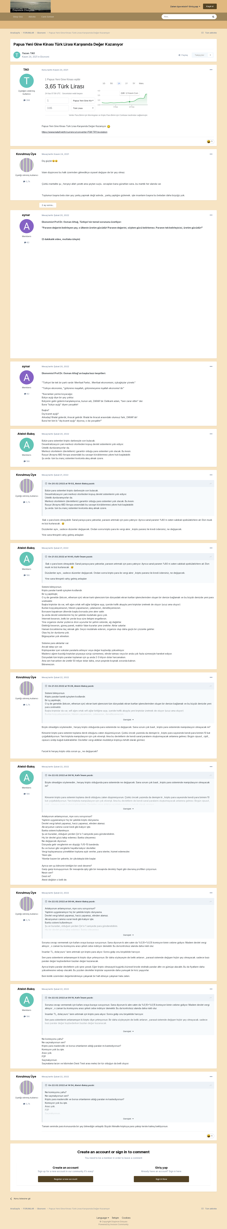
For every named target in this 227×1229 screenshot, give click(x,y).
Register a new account (65, 1179)
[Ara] (178, 16)
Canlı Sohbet (47, 16)
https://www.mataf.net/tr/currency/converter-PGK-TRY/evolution (74, 132)
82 (26, 242)
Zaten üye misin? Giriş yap (185, 6)
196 (27, 461)
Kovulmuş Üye (26, 154)
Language (103, 1217)
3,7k (26, 181)
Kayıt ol (209, 6)
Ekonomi (44, 56)
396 (26, 100)
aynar (26, 215)
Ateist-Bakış (26, 433)
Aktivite (32, 16)
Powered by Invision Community (113, 1224)
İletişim (115, 1217)
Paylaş (183, 55)
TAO (32, 53)
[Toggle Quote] (46, 483)
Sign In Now (161, 1179)
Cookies (126, 1217)
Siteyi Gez (18, 16)
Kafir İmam (80, 556)
